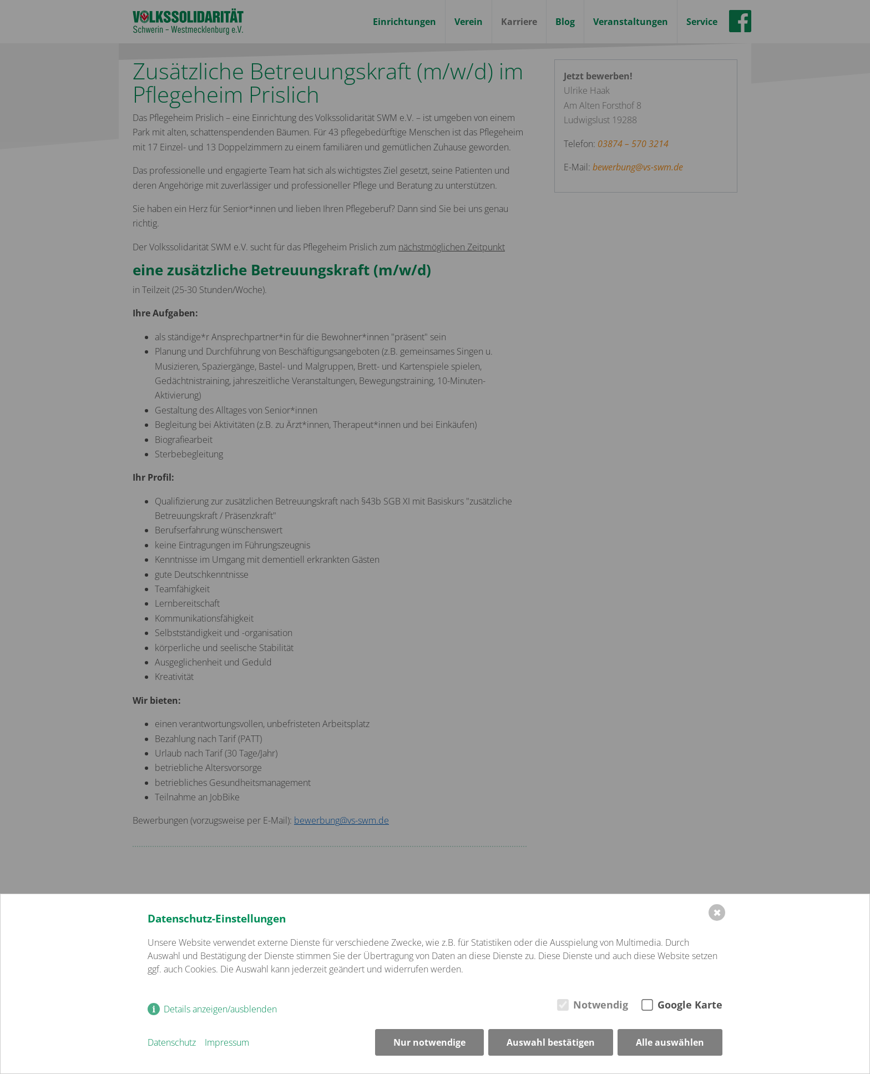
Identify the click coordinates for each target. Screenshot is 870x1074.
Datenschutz (172, 1042)
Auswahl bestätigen (551, 1042)
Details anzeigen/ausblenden (220, 1009)
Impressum (227, 1042)
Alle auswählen (670, 1042)
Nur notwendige (429, 1042)
